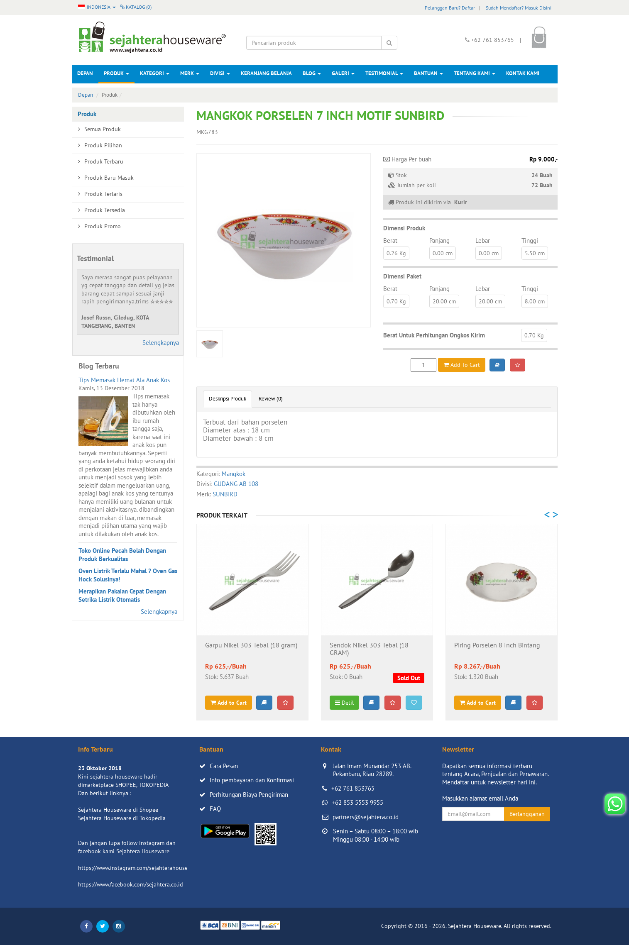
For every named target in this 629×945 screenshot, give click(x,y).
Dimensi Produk (404, 228)
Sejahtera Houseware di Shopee (118, 809)
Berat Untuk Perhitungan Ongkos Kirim (434, 335)
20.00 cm (444, 301)
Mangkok (233, 474)
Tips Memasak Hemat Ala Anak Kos (124, 380)
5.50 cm (535, 253)
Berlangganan (527, 814)
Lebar (482, 240)
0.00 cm (443, 253)
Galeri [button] (343, 73)
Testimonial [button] (384, 73)
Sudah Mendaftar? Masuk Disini (518, 8)
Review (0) (271, 398)
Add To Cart (461, 365)
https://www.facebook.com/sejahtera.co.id (130, 884)
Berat (390, 240)
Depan (85, 73)
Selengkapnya (160, 343)
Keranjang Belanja (266, 73)
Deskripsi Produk (227, 398)
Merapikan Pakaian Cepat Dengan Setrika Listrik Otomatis (122, 595)
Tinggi (529, 240)
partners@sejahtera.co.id (366, 817)
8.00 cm (535, 301)
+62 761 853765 (352, 788)
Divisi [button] (220, 73)
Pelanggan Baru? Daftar (450, 8)
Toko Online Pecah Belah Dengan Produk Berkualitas (122, 555)
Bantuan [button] (428, 73)
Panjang (439, 240)
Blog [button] (312, 73)
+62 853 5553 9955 (357, 802)
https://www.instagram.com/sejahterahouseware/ (140, 868)
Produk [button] (116, 73)
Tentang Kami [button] (474, 73)
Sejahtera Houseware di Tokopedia (122, 818)
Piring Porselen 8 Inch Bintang (497, 645)
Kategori (154, 73)
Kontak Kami (522, 73)
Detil (344, 702)
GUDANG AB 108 (236, 484)
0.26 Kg (396, 253)
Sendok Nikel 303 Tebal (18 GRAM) (369, 649)
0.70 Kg (396, 301)
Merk (189, 73)
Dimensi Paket (402, 276)
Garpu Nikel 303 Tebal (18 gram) (251, 645)
